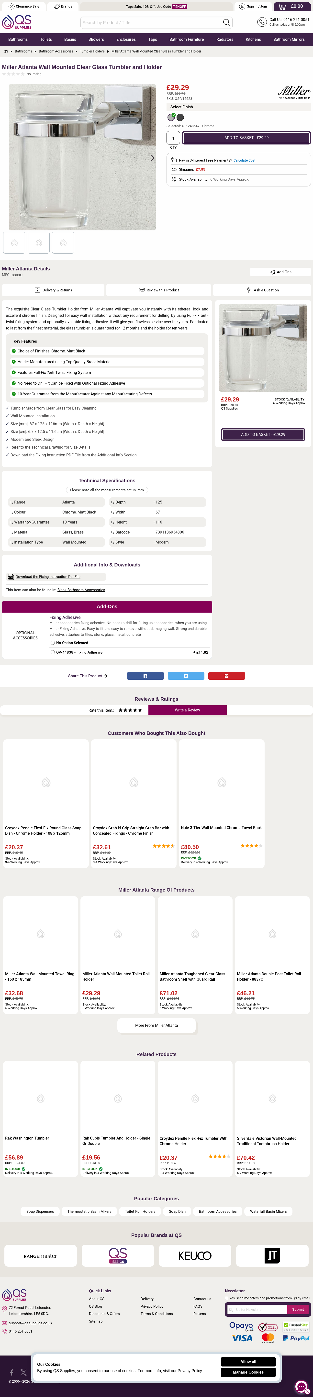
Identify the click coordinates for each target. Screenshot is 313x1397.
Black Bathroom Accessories (81, 590)
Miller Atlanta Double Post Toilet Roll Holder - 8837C (269, 977)
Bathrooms (18, 39)
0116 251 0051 (17, 1331)
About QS (96, 1299)
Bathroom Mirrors (289, 39)
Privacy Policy (152, 1306)
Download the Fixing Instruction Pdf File (44, 577)
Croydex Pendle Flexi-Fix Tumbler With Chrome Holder (193, 1141)
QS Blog (95, 1306)
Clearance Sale (24, 6)
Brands (63, 6)
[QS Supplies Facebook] (12, 1372)
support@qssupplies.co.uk (27, 1323)
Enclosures (126, 39)
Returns (199, 1314)
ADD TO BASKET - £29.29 (246, 137)
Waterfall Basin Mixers (268, 1211)
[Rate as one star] (120, 711)
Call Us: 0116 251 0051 (289, 19)
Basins (70, 39)
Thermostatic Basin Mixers (89, 1211)
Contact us (202, 1299)
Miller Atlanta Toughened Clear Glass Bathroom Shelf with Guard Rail (192, 977)
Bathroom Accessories (218, 1211)
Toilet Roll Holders (140, 1211)
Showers (96, 39)
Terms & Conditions (157, 1314)
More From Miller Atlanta (156, 1025)
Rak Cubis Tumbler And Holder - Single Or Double (116, 1141)
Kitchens (253, 39)
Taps (152, 39)
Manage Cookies (248, 1372)
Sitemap (95, 1321)
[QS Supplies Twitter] (24, 1372)
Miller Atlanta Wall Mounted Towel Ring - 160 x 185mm (39, 977)
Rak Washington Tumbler (27, 1138)
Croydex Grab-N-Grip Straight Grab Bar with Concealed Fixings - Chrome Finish (131, 831)
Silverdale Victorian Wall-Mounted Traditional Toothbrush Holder (267, 1141)
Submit (298, 1309)
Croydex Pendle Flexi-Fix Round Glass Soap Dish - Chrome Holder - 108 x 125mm (43, 831)
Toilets (46, 39)
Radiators (224, 39)
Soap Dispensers (40, 1211)
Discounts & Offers (104, 1314)
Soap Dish (177, 1211)
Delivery (147, 1299)
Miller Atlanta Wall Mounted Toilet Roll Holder (116, 977)
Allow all (248, 1362)
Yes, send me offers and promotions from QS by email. (270, 1298)
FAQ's (197, 1306)
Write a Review (187, 710)
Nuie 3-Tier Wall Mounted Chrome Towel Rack (221, 827)
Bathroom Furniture (186, 39)
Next (150, 157)
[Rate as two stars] (123, 711)
